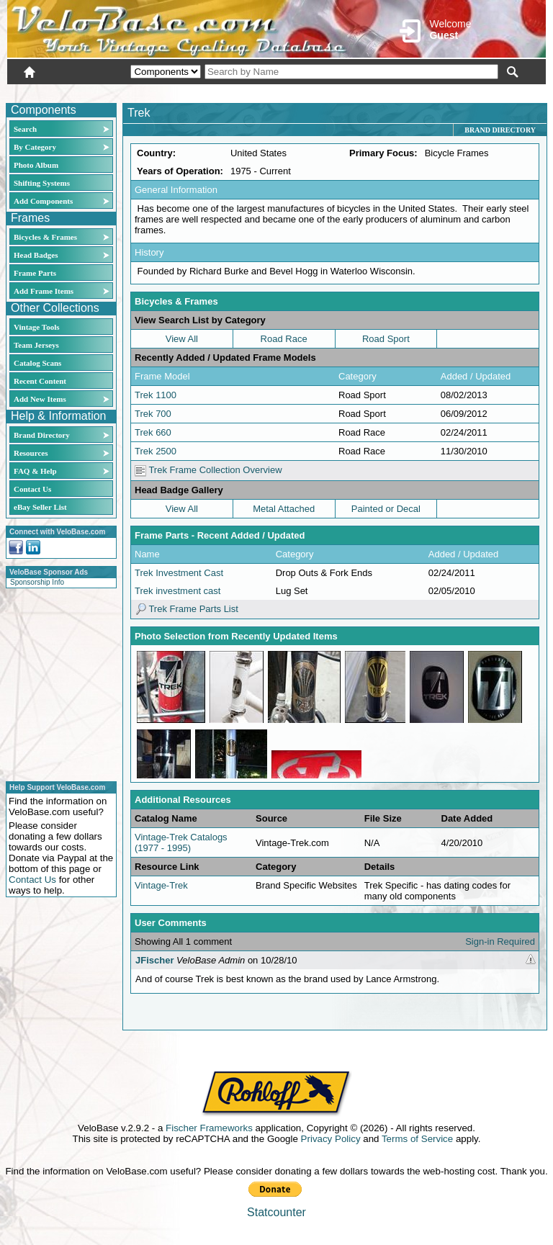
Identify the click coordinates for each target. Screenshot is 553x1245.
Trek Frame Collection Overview (208, 469)
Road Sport (386, 338)
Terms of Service (417, 1138)
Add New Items (40, 399)
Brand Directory (42, 435)
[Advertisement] (57, 682)
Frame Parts (35, 273)
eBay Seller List (40, 507)
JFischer (154, 960)
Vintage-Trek (161, 885)
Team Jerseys (36, 345)
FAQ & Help (35, 471)
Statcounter (276, 1212)
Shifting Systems (42, 183)
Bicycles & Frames (46, 237)
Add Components (43, 201)
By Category (35, 147)
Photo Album (36, 165)
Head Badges (36, 255)
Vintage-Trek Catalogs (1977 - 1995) (181, 842)
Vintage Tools (36, 327)
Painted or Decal (386, 508)
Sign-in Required (500, 941)
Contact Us (32, 489)
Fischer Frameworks (209, 1128)
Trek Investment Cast (179, 572)
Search (25, 129)
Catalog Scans (37, 363)
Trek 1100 (155, 395)
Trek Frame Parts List (186, 608)
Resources (31, 453)
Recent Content (40, 381)
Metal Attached (284, 508)
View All (182, 338)
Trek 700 (153, 413)
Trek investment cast (177, 590)
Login (417, 91)
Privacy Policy (331, 1138)
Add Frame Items (43, 291)
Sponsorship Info (37, 582)
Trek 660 (153, 432)
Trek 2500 (155, 451)
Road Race (284, 338)
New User (465, 91)
